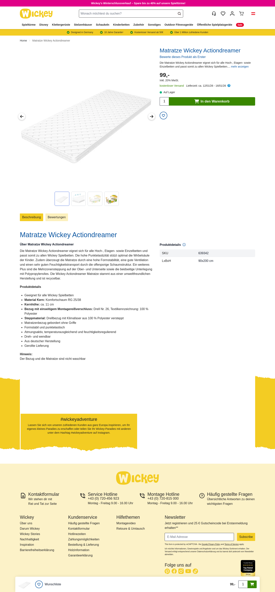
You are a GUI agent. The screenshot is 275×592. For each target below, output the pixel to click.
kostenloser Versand (172, 85)
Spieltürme (29, 24)
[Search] (179, 14)
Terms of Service (232, 544)
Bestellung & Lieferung (83, 544)
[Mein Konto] (232, 13)
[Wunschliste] (48, 584)
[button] (251, 13)
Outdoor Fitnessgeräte (178, 24)
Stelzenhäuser (83, 24)
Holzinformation (78, 550)
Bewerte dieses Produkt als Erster (183, 57)
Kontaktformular (79, 528)
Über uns (26, 523)
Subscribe (246, 536)
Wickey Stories (30, 534)
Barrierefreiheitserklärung (37, 550)
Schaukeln (102, 24)
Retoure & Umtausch (130, 528)
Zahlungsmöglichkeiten (83, 539)
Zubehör (138, 24)
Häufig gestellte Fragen (84, 523)
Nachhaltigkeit (29, 539)
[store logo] (36, 14)
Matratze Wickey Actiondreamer (51, 40)
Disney (43, 24)
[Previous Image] (21, 116)
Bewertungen (57, 217)
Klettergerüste (61, 24)
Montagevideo (126, 523)
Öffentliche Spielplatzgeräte (214, 24)
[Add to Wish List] (163, 115)
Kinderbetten (121, 24)
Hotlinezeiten (77, 534)
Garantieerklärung (80, 555)
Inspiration (27, 544)
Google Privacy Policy (211, 544)
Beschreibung (31, 217)
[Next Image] (151, 116)
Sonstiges (154, 24)
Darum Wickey (30, 528)
